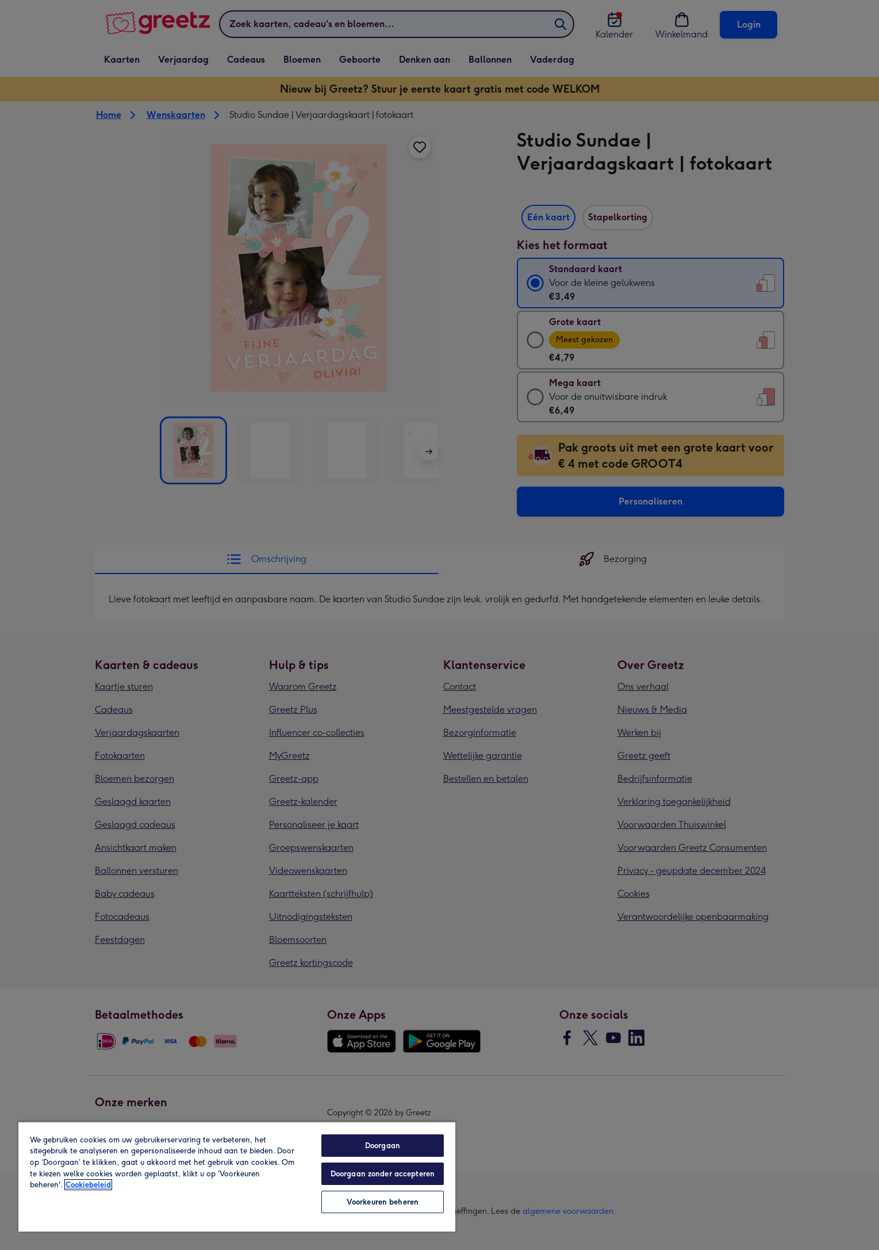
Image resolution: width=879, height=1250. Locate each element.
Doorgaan (382, 1145)
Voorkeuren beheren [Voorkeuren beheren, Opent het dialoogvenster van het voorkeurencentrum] (383, 1202)
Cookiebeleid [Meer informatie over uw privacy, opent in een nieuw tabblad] (88, 1184)
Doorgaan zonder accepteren (383, 1173)
